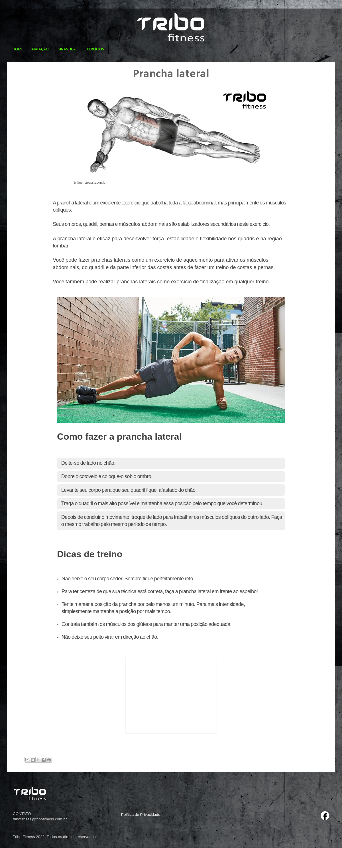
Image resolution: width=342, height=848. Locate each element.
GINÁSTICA (67, 49)
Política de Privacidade (140, 814)
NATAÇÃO (40, 49)
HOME (18, 49)
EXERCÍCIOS (94, 49)
